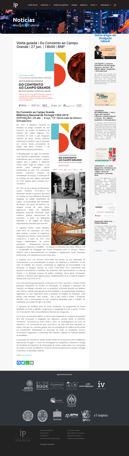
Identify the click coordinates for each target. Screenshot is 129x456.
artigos (74, 5)
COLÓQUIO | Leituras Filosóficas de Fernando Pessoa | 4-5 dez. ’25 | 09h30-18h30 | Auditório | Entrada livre (105, 67)
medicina (44, 5)
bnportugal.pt (26, 355)
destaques (105, 5)
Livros (93, 5)
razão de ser (33, 5)
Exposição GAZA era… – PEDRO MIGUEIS (105, 222)
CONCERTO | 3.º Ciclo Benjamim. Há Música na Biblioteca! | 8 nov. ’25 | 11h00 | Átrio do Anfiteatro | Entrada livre (105, 170)
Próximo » (112, 251)
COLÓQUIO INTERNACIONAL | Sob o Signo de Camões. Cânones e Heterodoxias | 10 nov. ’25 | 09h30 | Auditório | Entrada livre (105, 115)
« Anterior (98, 251)
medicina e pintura (61, 5)
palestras (83, 5)
